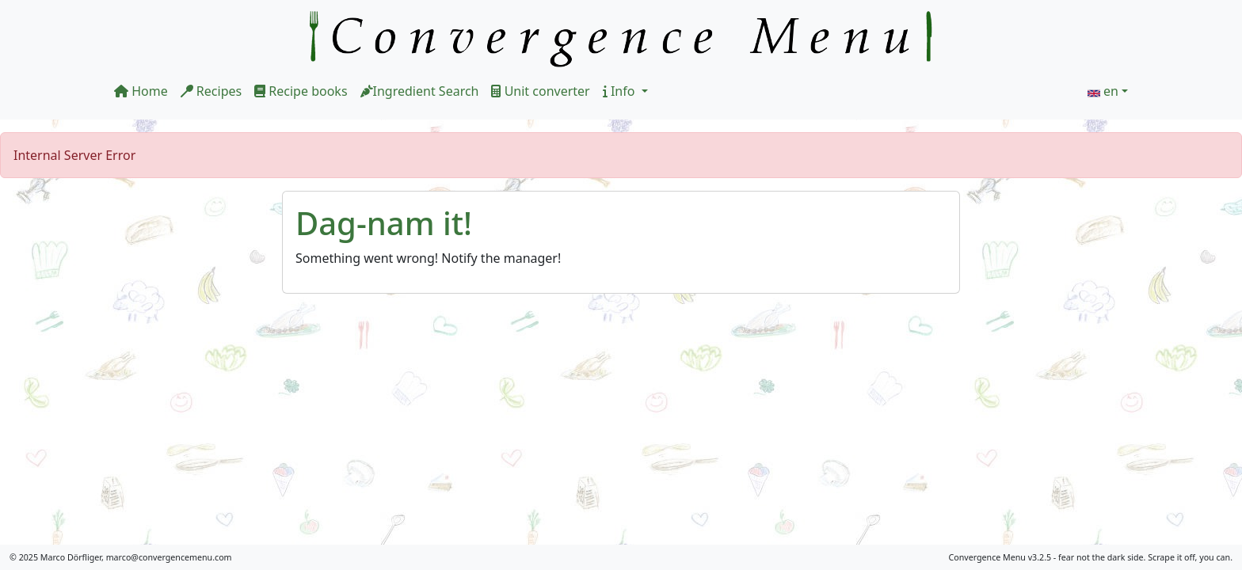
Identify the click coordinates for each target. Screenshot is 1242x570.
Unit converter (540, 91)
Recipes (211, 91)
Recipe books (300, 91)
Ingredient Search (419, 91)
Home (141, 91)
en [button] (1110, 91)
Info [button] (620, 91)
